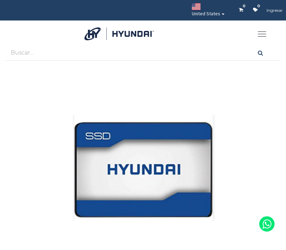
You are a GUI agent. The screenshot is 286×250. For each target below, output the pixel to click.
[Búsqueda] (260, 52)
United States (206, 10)
